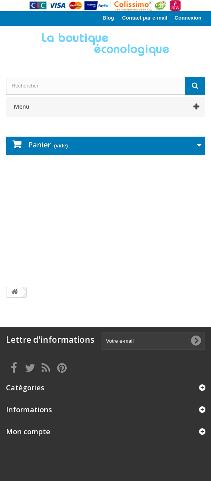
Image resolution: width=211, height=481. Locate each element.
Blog (108, 18)
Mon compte (28, 431)
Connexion (188, 18)
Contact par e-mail (144, 18)
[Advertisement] (105, 221)
